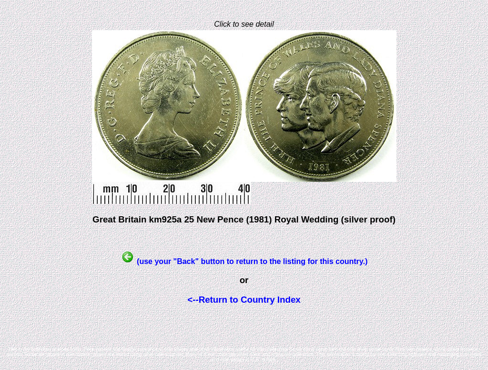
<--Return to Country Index (243, 300)
